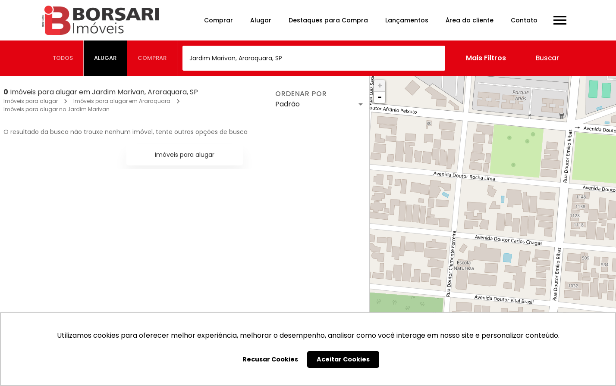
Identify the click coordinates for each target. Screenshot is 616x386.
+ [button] (379, 85)
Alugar (260, 20)
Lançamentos (406, 20)
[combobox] (313, 58)
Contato (524, 20)
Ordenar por (301, 93)
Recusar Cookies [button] (270, 359)
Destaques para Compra (328, 20)
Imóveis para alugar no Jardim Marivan (56, 109)
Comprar (218, 20)
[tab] (63, 58)
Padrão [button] (287, 104)
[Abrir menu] (560, 20)
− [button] (379, 97)
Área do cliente (469, 20)
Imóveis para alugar (30, 101)
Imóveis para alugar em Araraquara (121, 101)
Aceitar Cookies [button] (343, 359)
